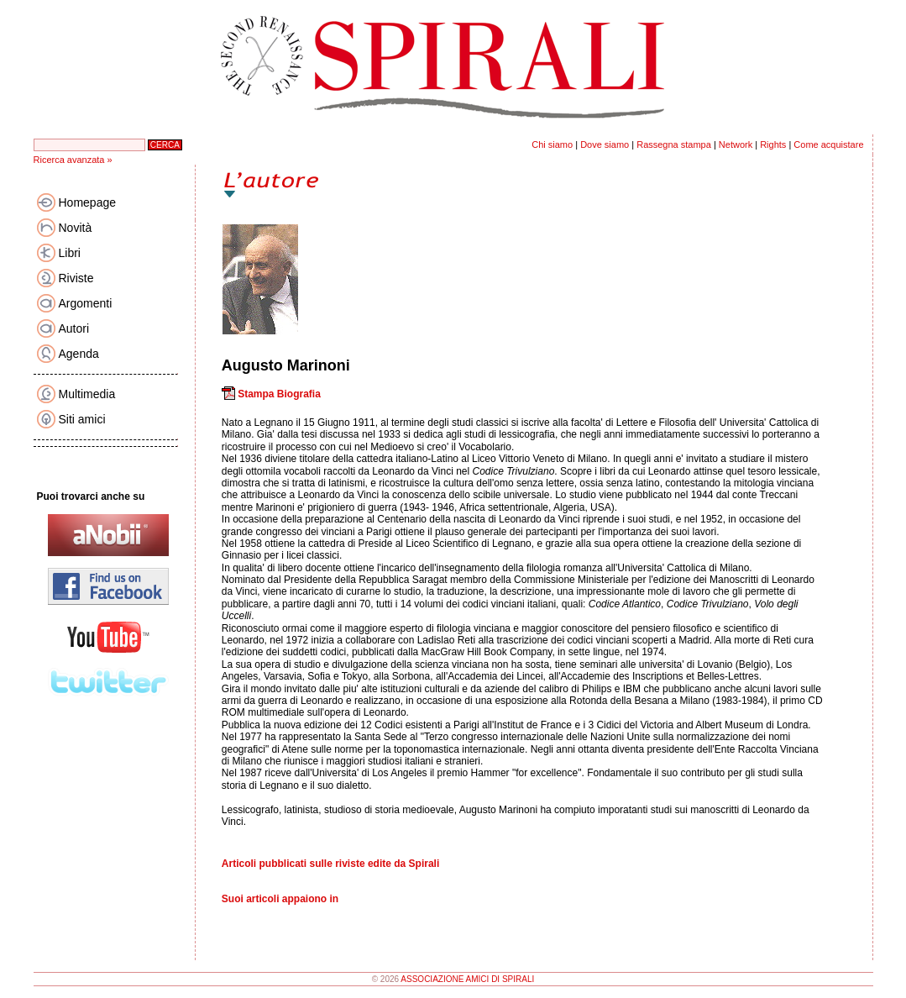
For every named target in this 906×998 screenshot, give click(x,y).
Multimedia (87, 394)
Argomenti (86, 303)
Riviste (76, 278)
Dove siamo (604, 144)
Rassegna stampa (673, 144)
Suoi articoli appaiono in (280, 899)
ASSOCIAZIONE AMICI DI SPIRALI (467, 979)
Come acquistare (828, 144)
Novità (75, 227)
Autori (74, 328)
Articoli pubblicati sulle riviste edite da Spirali (330, 863)
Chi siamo (552, 144)
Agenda (79, 353)
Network (735, 144)
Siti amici (82, 419)
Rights (773, 144)
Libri (70, 253)
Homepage (88, 202)
